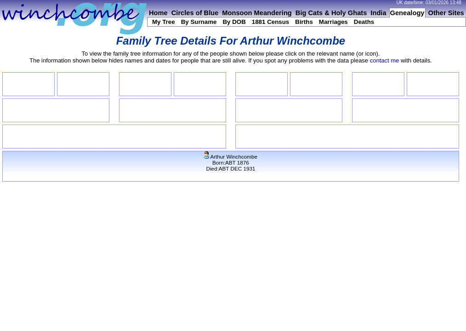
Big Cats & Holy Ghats (331, 13)
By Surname (199, 21)
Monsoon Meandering (256, 13)
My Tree (163, 21)
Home (158, 13)
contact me (384, 60)
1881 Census (271, 21)
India (378, 13)
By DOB (233, 21)
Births (304, 21)
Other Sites (446, 13)
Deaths (364, 21)
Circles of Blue (195, 13)
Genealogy (407, 13)
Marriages (333, 21)
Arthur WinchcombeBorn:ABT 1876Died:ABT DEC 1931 (230, 162)
